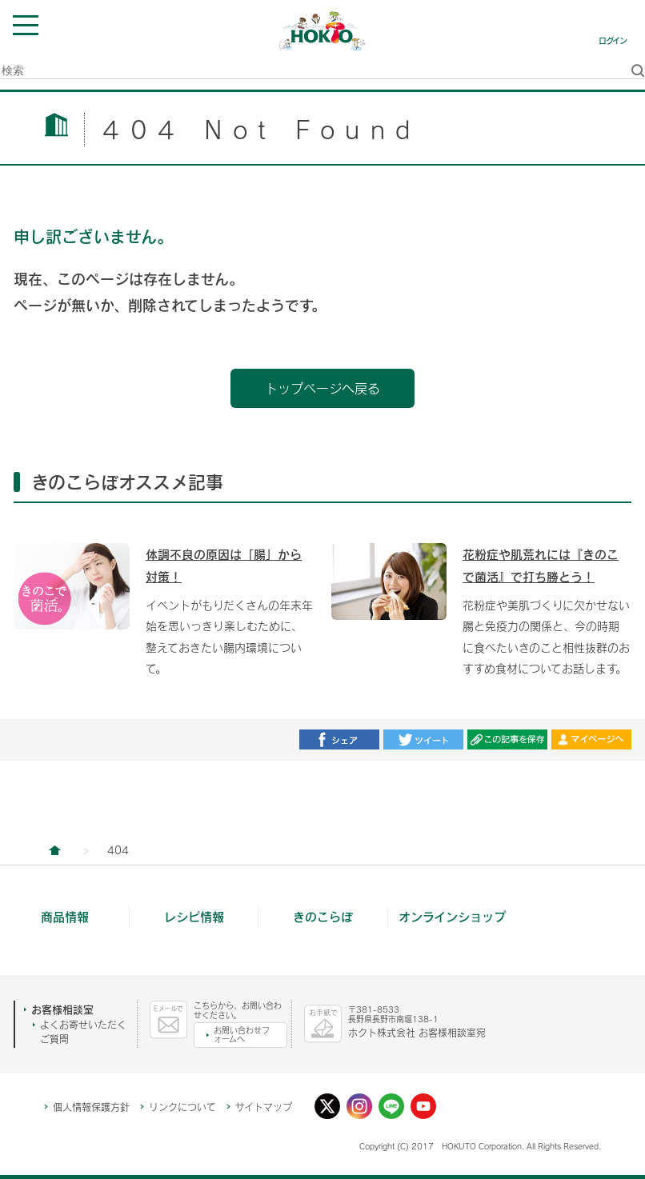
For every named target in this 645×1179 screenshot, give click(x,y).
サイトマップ (263, 1107)
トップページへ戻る (322, 388)
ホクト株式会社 (54, 850)
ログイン (613, 41)
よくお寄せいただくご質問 (83, 1032)
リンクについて (182, 1107)
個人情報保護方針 (91, 1107)
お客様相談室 (62, 1009)
